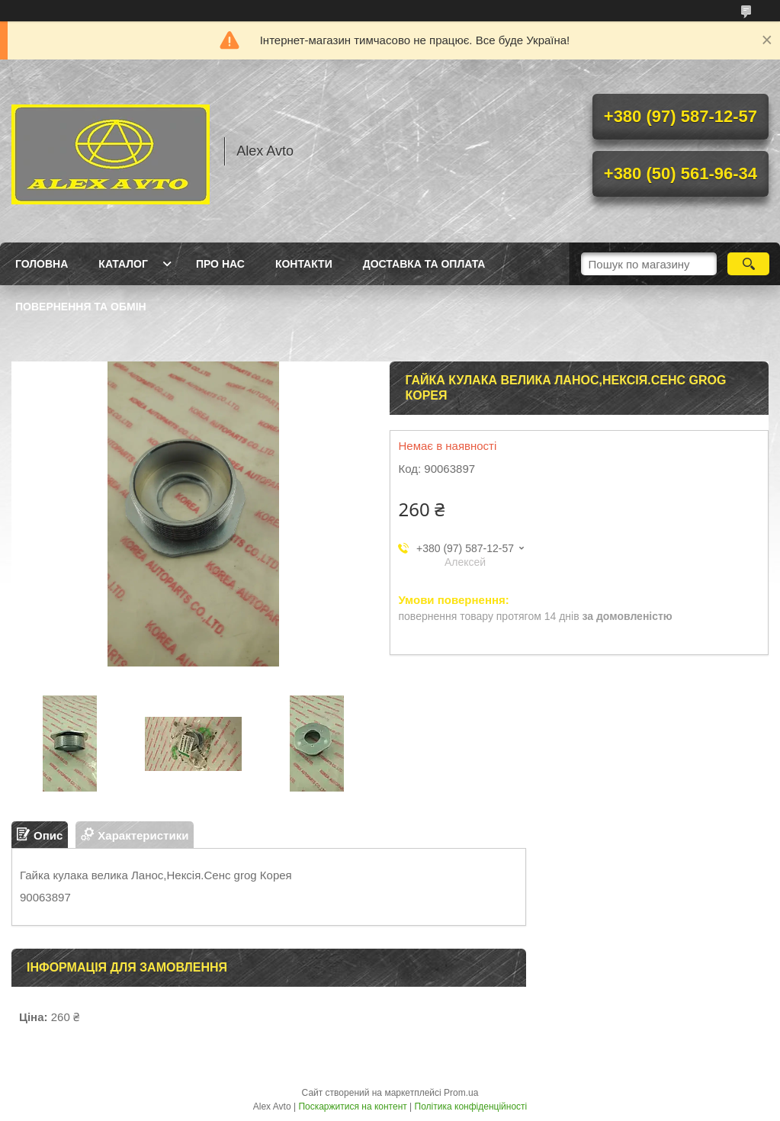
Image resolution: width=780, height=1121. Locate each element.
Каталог (123, 264)
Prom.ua (461, 1092)
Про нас (220, 264)
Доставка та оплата (424, 264)
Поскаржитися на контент (352, 1106)
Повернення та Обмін (80, 306)
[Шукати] (748, 263)
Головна (41, 264)
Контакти (303, 264)
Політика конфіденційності (471, 1106)
